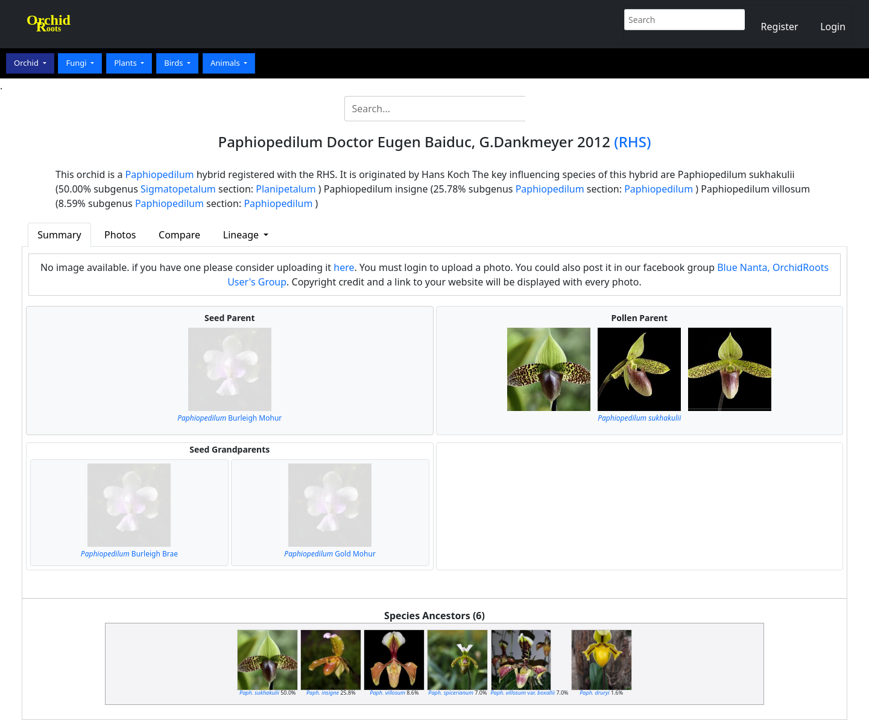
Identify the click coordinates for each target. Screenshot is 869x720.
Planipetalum (285, 189)
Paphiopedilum (159, 174)
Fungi (77, 62)
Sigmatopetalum (178, 189)
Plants (126, 62)
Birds (174, 62)
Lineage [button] (242, 234)
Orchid (27, 62)
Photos (120, 234)
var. (523, 692)
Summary (59, 234)
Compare (179, 234)
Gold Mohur (330, 554)
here (343, 267)
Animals (226, 62)
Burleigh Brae (129, 554)
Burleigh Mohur (229, 418)
